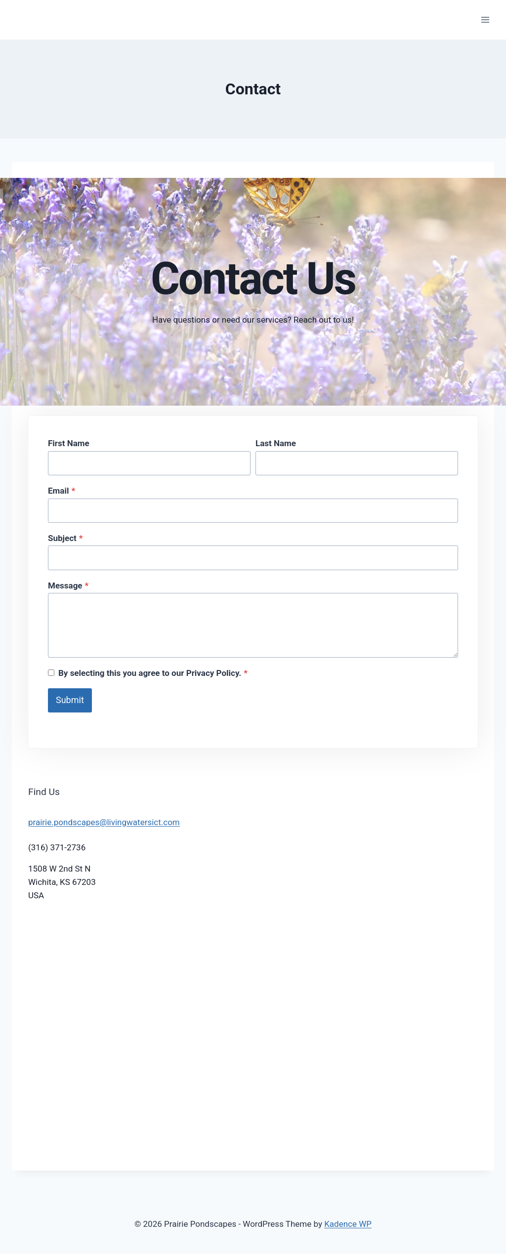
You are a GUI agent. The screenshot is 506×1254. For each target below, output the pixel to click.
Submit (70, 700)
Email (61, 491)
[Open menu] (485, 19)
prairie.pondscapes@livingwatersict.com (104, 822)
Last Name (275, 443)
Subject (65, 538)
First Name (68, 443)
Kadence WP (348, 1224)
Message (68, 585)
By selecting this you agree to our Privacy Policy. (153, 673)
